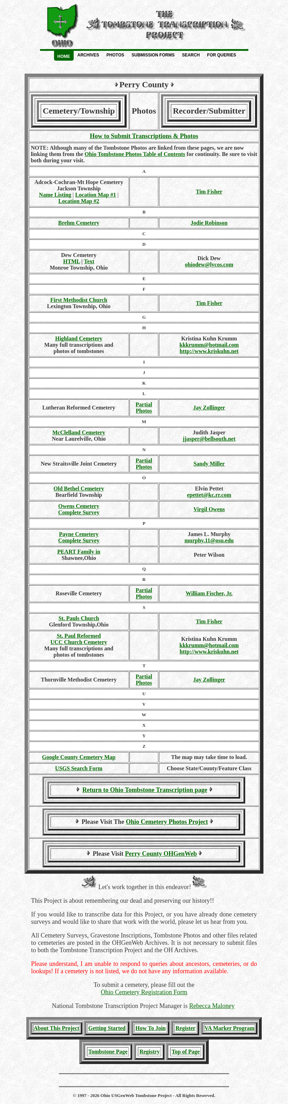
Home (64, 56)
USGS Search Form (78, 768)
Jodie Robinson (208, 223)
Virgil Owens (209, 509)
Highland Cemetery (78, 338)
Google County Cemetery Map (78, 757)
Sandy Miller (209, 464)
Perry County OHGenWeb (161, 853)
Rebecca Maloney (211, 1005)
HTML (71, 261)
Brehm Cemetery (78, 223)
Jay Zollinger (209, 408)
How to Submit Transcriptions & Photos (144, 136)
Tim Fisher (209, 192)
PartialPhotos (144, 407)
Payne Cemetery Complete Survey (79, 537)
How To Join (150, 1028)
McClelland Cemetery (78, 432)
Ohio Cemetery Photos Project (167, 821)
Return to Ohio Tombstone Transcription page (144, 789)
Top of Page (186, 1052)
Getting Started (107, 1028)
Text (89, 261)
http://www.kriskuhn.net (209, 351)
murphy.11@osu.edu (209, 540)
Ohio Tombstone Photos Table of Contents (135, 154)
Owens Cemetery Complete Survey (79, 509)
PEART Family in (78, 552)
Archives (88, 55)
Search (191, 55)
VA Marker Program (229, 1028)
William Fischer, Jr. (209, 593)
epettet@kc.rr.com (209, 495)
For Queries (221, 55)
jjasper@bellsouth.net (209, 439)
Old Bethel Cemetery (79, 489)
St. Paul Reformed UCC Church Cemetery (79, 639)
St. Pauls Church (79, 618)
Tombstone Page (108, 1052)
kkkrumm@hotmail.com (209, 345)
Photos (115, 55)
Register (185, 1028)
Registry (149, 1052)
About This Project (56, 1028)
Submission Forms (153, 55)
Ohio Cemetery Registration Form (144, 992)
